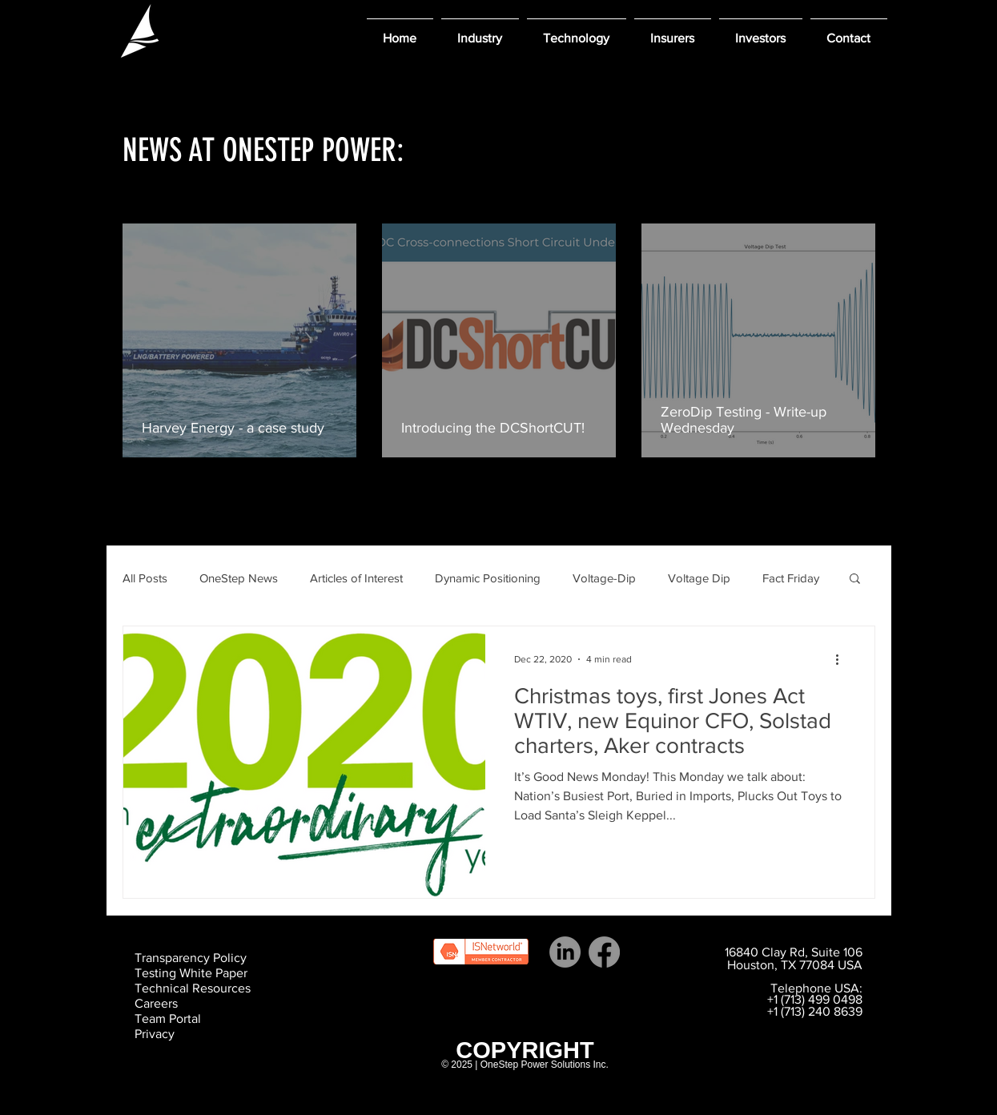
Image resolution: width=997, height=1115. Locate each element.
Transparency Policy (191, 957)
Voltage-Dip (604, 578)
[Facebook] (604, 952)
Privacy (155, 1034)
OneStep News (238, 578)
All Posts (145, 578)
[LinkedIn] (565, 952)
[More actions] (843, 659)
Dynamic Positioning (488, 578)
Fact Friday (790, 578)
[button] (480, 30)
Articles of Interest (356, 578)
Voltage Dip (699, 578)
